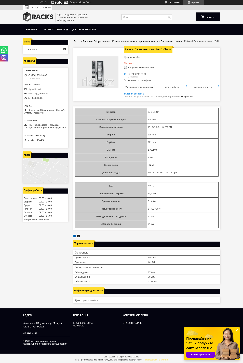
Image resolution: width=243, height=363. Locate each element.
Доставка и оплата (84, 29)
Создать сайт (76, 2)
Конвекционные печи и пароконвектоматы (135, 41)
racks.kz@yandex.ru (38, 93)
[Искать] (169, 17)
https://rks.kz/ (34, 89)
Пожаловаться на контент (156, 360)
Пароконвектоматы (171, 41)
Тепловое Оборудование (96, 41)
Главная (31, 29)
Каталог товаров (54, 29)
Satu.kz (135, 357)
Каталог (32, 49)
